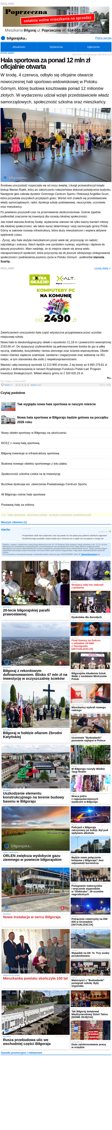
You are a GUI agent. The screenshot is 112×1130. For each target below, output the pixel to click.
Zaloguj (84, 554)
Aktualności (18, 47)
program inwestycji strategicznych (70, 514)
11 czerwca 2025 (26, 528)
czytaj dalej (102, 268)
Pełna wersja (103, 38)
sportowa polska (37, 514)
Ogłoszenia (93, 47)
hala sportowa (16, 514)
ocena (35, 385)
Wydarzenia (56, 47)
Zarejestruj (92, 554)
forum (9, 385)
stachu (5, 529)
